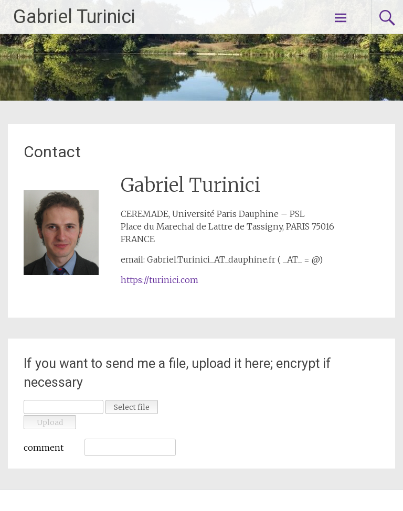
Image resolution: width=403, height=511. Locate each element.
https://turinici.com (159, 280)
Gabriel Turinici (74, 17)
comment (43, 447)
